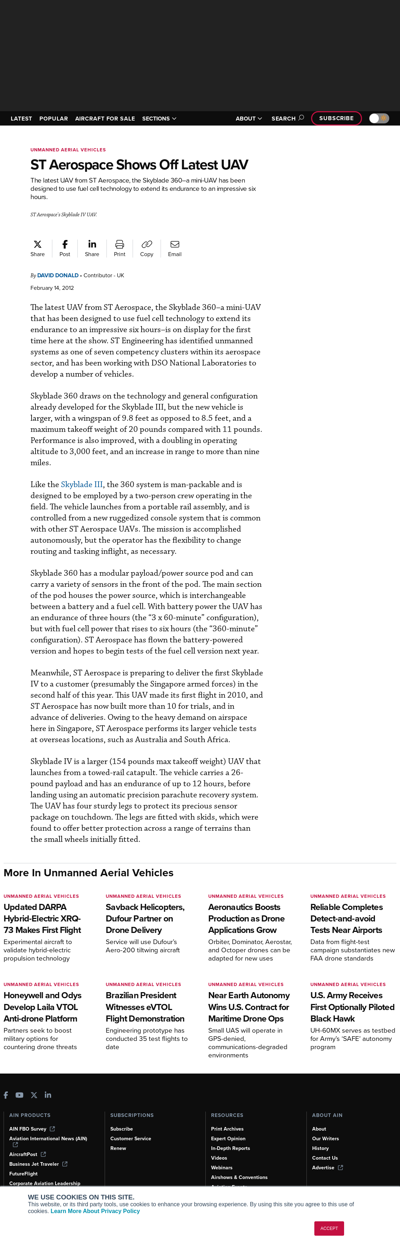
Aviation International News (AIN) (48, 1141)
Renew (118, 1148)
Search (287, 118)
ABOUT (249, 118)
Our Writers (325, 1139)
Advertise (327, 1168)
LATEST (21, 118)
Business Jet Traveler (38, 1164)
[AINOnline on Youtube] (19, 1095)
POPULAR (53, 118)
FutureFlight (23, 1174)
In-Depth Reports (230, 1148)
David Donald (57, 275)
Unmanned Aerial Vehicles (68, 149)
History (320, 1148)
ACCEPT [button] (329, 1228)
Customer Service (130, 1139)
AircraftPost (27, 1154)
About (319, 1129)
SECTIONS (159, 118)
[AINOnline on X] (34, 1095)
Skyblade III (82, 485)
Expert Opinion (228, 1139)
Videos (219, 1158)
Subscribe (336, 118)
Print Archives (227, 1129)
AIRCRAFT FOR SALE (105, 118)
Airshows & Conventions (239, 1177)
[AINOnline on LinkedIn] (48, 1095)
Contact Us (325, 1158)
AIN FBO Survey (32, 1129)
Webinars (222, 1168)
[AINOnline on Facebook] (6, 1095)
